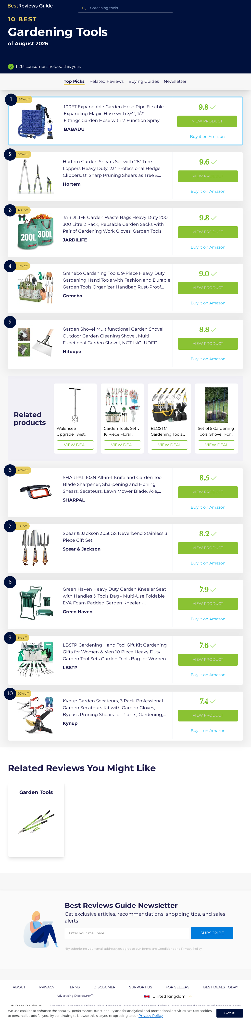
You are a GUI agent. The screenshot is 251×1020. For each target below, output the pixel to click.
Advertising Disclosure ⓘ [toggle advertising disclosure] (75, 995)
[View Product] (125, 120)
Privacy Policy (150, 1015)
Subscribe (212, 933)
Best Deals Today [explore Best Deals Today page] (220, 987)
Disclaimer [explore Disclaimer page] (104, 987)
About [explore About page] (19, 987)
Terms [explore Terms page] (74, 987)
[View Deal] (75, 419)
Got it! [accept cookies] (229, 1013)
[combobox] (125, 7)
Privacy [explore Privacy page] (46, 987)
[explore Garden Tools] (36, 820)
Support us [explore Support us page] (140, 987)
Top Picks (74, 81)
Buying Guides (143, 81)
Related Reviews (106, 81)
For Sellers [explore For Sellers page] (177, 987)
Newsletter (175, 81)
